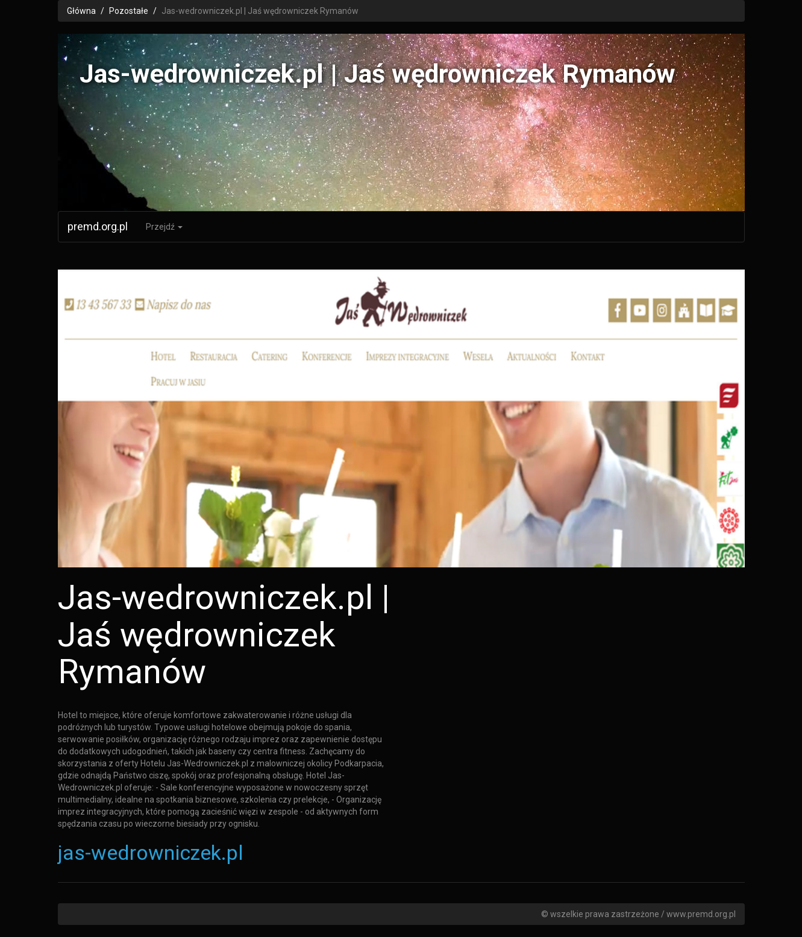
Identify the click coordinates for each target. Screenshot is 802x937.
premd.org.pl (97, 226)
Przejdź (164, 227)
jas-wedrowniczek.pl (150, 853)
